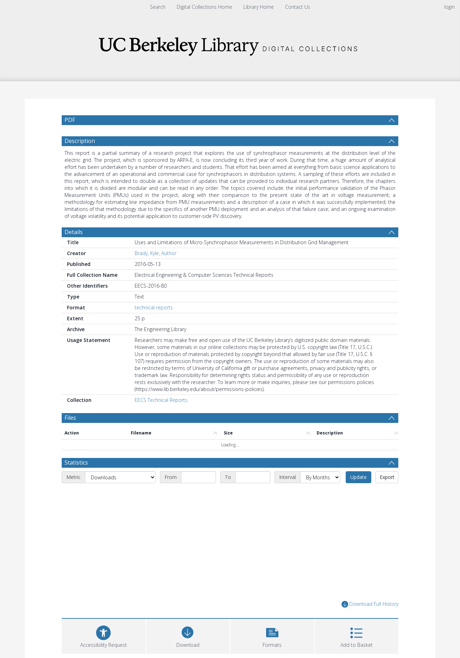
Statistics (76, 466)
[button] (272, 639)
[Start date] (198, 481)
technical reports (154, 311)
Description (80, 144)
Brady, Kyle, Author (155, 256)
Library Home (258, 7)
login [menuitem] (449, 7)
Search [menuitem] (157, 7)
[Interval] (320, 481)
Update (358, 481)
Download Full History (369, 608)
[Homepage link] (230, 44)
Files (70, 421)
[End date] (252, 481)
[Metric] (120, 481)
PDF (70, 120)
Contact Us (297, 7)
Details (74, 235)
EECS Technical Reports (161, 403)
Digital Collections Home (204, 7)
